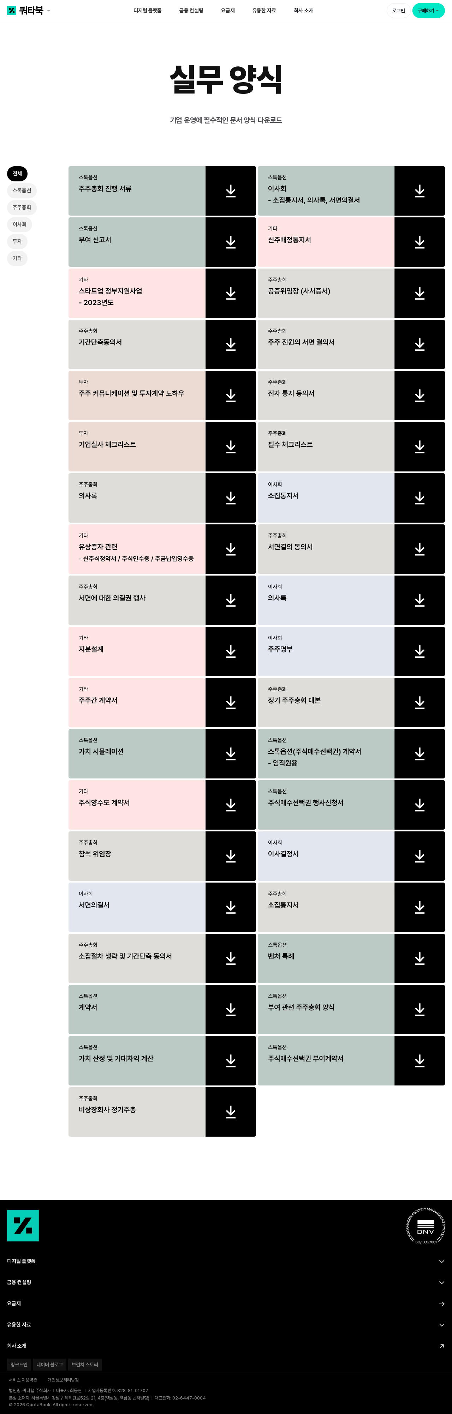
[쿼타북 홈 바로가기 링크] (51, 10)
